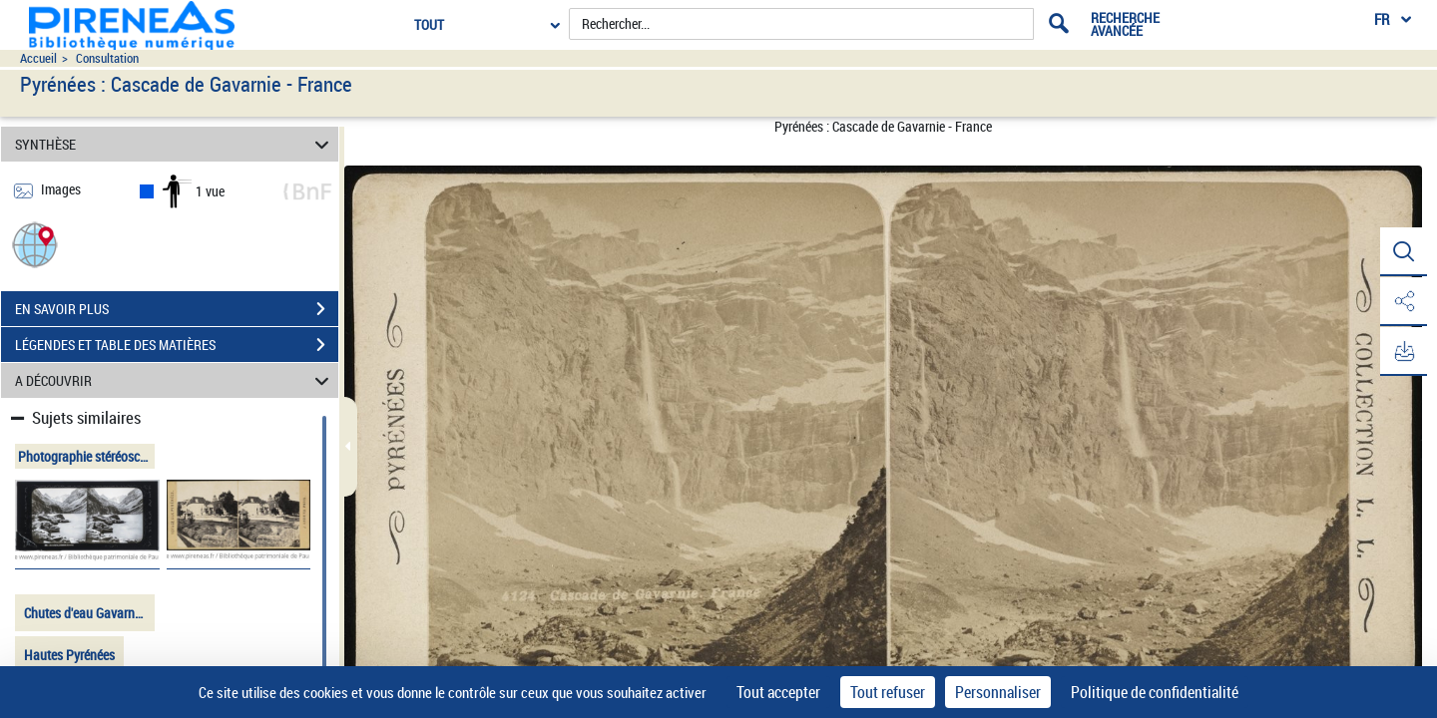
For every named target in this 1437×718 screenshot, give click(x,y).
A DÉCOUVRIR (175, 380)
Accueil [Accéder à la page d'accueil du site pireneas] (38, 58)
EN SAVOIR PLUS (176, 309)
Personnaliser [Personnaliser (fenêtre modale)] (998, 692)
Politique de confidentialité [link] (1154, 692)
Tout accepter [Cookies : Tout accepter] (778, 692)
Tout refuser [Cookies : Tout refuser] (887, 692)
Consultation (107, 58)
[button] (35, 243)
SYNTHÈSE (175, 144)
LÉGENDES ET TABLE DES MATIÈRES (176, 345)
